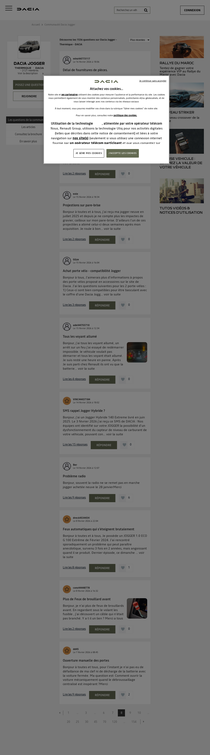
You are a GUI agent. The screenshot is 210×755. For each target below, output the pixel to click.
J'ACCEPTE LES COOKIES (123, 153)
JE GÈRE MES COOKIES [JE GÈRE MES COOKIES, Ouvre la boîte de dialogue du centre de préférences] (89, 153)
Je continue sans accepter (152, 80)
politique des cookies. (125, 115)
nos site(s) (80, 138)
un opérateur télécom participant (96, 143)
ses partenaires (69, 94)
